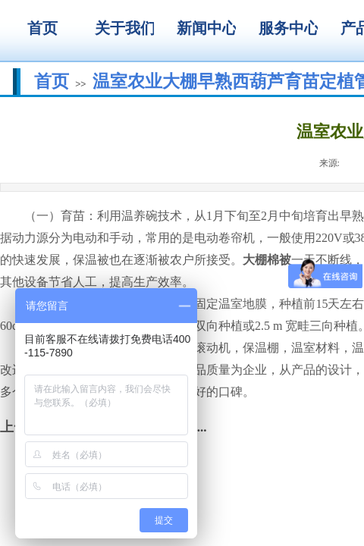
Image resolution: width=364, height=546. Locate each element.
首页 (51, 81)
